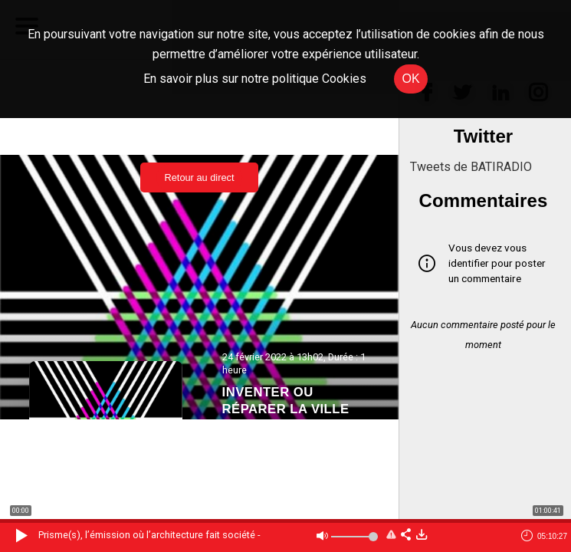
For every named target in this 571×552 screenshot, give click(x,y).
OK (410, 78)
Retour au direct (199, 177)
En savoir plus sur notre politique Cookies (254, 78)
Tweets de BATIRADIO (471, 166)
